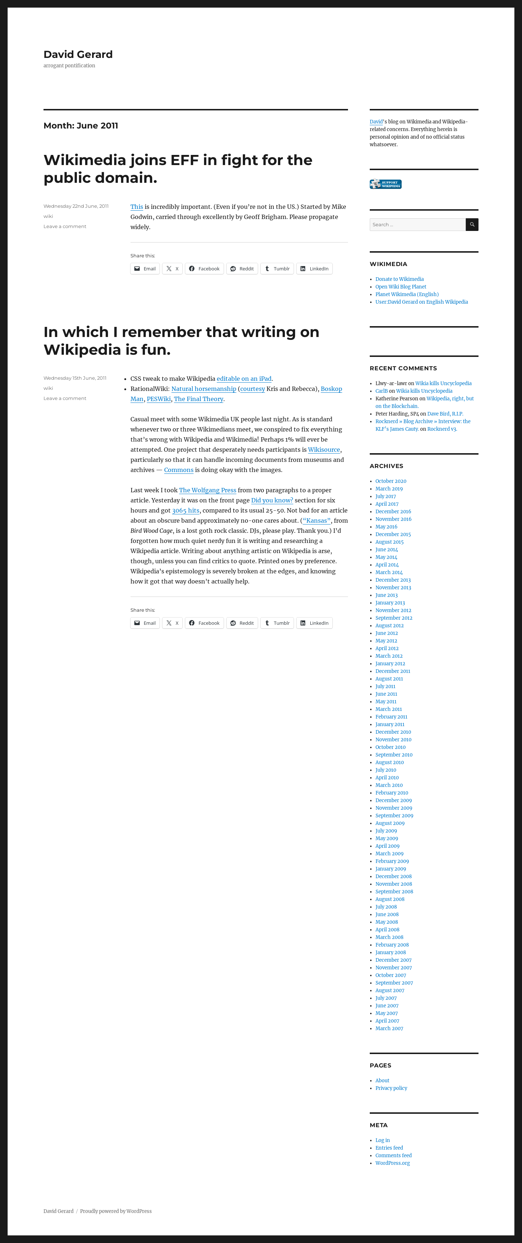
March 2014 (389, 572)
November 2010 (393, 740)
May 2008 (387, 922)
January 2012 (390, 664)
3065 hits (185, 510)
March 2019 (389, 489)
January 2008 (391, 952)
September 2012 (394, 618)
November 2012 (393, 610)
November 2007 (394, 968)
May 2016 (387, 527)
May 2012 (386, 641)
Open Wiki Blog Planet (401, 287)
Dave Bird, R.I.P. (445, 414)
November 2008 (394, 884)
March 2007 (389, 1028)
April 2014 (387, 565)
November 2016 (394, 519)
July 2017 (386, 496)
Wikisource (324, 449)
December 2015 (393, 534)
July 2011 (385, 686)
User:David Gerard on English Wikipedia (422, 302)
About (382, 1081)
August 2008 (390, 899)
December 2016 (393, 512)
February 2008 (392, 945)
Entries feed (389, 1148)
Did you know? (272, 500)
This (136, 206)
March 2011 (389, 709)
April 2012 (387, 648)
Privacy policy (391, 1088)
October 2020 (391, 481)
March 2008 (389, 937)
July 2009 (386, 831)
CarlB (382, 391)
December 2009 (394, 800)
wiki (48, 216)
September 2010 (394, 755)
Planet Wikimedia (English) (407, 294)
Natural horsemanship (203, 388)
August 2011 (389, 679)
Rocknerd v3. (442, 429)
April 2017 (387, 504)
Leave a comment (65, 226)
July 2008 (386, 907)
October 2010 (391, 747)
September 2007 (394, 983)
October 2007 (391, 975)
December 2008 (394, 876)
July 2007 (386, 998)
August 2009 (390, 823)
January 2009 (391, 869)
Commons (179, 469)
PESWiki (159, 399)
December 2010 (393, 732)
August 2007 (390, 990)
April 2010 (387, 778)
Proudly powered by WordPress (116, 1211)
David (376, 122)
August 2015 (390, 542)
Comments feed (394, 1156)
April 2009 (388, 846)
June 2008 (387, 914)
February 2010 (392, 793)
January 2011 (390, 724)
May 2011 (386, 702)
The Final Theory (198, 399)
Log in (383, 1140)
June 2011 (386, 694)
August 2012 (390, 626)
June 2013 (387, 595)
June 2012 (387, 633)
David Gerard (78, 54)
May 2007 (387, 1013)
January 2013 (390, 603)
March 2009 (390, 854)
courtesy (252, 388)
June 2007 (387, 1006)
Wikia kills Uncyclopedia (443, 383)
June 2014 (387, 550)
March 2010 (389, 785)
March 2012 (389, 656)
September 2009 (395, 816)
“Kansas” (317, 520)
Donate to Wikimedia (400, 279)
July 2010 (386, 770)
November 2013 (393, 588)
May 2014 (386, 557)
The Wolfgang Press (207, 490)
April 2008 (387, 930)
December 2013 (393, 580)
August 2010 (390, 762)
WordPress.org (393, 1163)
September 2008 (394, 892)
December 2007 (394, 960)
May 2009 (387, 838)
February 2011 (391, 717)
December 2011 (393, 671)
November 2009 (394, 808)
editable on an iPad (244, 378)
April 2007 (387, 1021)
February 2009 (392, 861)
